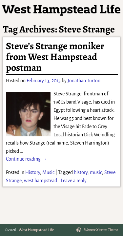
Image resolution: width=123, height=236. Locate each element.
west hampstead (40, 180)
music (96, 172)
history (81, 172)
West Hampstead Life (36, 230)
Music (48, 172)
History (32, 172)
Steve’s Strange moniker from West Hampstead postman (55, 56)
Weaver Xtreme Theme (101, 230)
